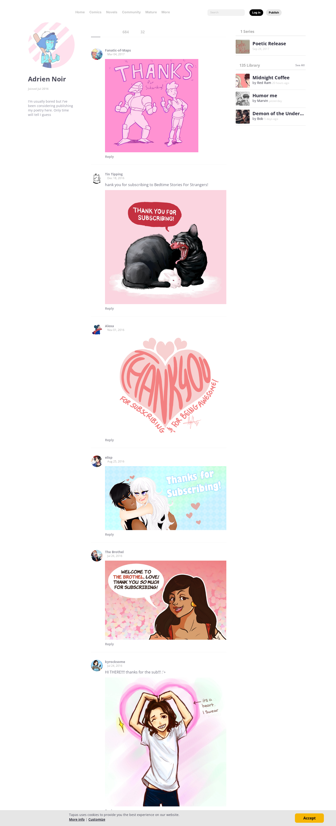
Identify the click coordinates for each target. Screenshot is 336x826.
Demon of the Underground (284, 113)
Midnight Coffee (271, 77)
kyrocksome (115, 662)
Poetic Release (269, 43)
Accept (309, 818)
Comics (95, 12)
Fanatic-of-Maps (118, 50)
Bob (260, 118)
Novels (111, 12)
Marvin (262, 100)
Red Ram (264, 82)
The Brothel (114, 552)
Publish (274, 12)
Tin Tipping (114, 174)
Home (80, 12)
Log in (256, 12)
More (167, 12)
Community (131, 12)
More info (77, 819)
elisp (108, 457)
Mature (151, 12)
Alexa (109, 326)
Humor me (264, 95)
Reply (109, 157)
